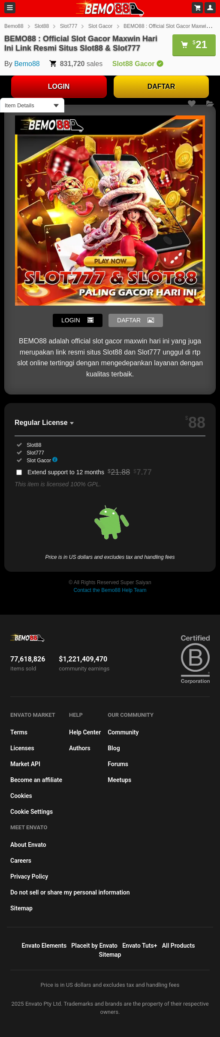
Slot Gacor (100, 26)
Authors (79, 748)
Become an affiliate (36, 779)
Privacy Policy (29, 876)
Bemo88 (14, 26)
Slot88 (41, 26)
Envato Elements (44, 945)
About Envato (28, 844)
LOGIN (59, 86)
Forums (118, 764)
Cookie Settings (31, 811)
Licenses (22, 748)
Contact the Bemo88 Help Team (110, 590)
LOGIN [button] (70, 320)
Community (123, 732)
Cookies (21, 795)
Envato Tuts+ (139, 945)
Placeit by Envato (94, 945)
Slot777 (69, 26)
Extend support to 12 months (89, 472)
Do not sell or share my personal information (70, 892)
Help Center (85, 732)
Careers (20, 860)
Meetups (119, 779)
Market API (25, 764)
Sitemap (21, 908)
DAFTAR (161, 86)
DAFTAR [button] (129, 320)
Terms (18, 732)
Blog (114, 748)
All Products (178, 945)
